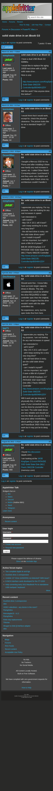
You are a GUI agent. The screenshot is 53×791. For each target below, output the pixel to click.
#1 (50, 52)
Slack (10, 505)
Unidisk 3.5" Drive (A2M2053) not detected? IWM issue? (27, 578)
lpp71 (6, 328)
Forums (12, 22)
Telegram (11, 508)
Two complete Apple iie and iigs (17, 571)
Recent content (11, 521)
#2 (50, 105)
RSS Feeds (9, 646)
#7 (50, 442)
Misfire (10, 502)
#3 (50, 151)
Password (7, 538)
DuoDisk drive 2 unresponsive (17, 575)
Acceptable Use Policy (13, 652)
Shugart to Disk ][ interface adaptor (16, 626)
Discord (11, 500)
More (48, 590)
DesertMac (9, 155)
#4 (50, 197)
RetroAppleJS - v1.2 (11, 613)
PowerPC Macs (29, 29)
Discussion (15, 29)
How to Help (26, 688)
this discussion (34, 452)
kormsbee (8, 109)
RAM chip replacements (12, 620)
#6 (50, 324)
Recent (20, 22)
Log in (4, 43)
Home (4, 22)
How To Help (24, 25)
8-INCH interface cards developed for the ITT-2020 (25, 581)
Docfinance (9, 276)
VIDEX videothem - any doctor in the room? (20, 607)
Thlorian (6, 622)
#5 (50, 273)
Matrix (10, 497)
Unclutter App (31, 561)
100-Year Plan (37, 25)
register (12, 43)
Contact (48, 25)
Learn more (7, 511)
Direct (18, 561)
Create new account (13, 544)
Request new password (14, 548)
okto (5, 604)
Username (7, 532)
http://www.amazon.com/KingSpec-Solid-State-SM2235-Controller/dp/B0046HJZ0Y (36, 259)
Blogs (7, 640)
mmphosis (8, 55)
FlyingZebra (8, 610)
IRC (9, 494)
